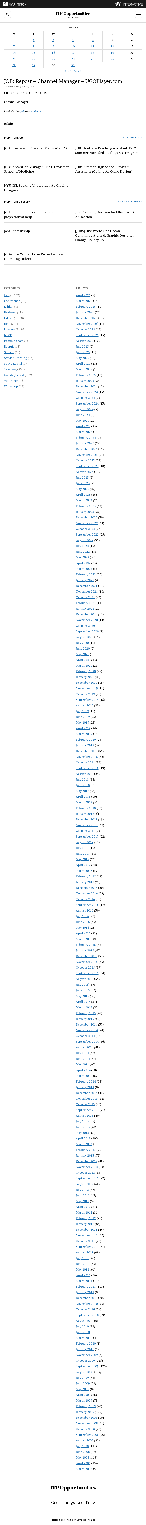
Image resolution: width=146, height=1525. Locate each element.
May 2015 (82, 996)
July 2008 (82, 1446)
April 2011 (83, 1275)
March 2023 (84, 500)
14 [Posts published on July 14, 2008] (14, 53)
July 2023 (82, 477)
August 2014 (84, 1047)
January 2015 (85, 1019)
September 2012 (87, 1178)
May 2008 (82, 1457)
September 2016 (87, 905)
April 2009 (83, 1395)
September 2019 (87, 700)
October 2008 (85, 1429)
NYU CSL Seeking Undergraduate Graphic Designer (36, 187)
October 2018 (85, 762)
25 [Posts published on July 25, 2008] (92, 59)
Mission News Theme (61, 1519)
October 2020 (85, 625)
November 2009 (87, 1355)
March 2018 (84, 802)
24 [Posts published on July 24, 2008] (73, 59)
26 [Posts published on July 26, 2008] (112, 59)
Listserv (9, 329)
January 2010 (85, 1349)
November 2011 (87, 1235)
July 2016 (82, 916)
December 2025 (86, 318)
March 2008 (84, 1469)
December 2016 (86, 888)
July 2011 (82, 1258)
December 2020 (86, 614)
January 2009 (85, 1412)
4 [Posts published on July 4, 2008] (93, 40)
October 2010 (85, 1309)
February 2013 (86, 1150)
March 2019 (84, 734)
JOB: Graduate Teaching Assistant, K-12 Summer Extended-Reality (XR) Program (106, 150)
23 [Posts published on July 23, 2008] (53, 59)
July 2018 (82, 779)
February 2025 (86, 375)
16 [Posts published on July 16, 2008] (53, 53)
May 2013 (82, 1133)
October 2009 (85, 1360)
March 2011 (84, 1281)
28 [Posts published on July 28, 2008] (14, 65)
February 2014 (86, 1081)
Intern (8, 318)
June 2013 (83, 1127)
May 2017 (82, 859)
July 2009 (82, 1378)
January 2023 (85, 512)
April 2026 (83, 295)
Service (9, 352)
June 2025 (83, 352)
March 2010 (84, 1338)
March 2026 (84, 301)
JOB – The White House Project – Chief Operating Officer (34, 256)
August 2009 (84, 1372)
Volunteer (11, 380)
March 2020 (84, 665)
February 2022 (86, 574)
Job (6, 324)
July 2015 (82, 984)
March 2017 (84, 870)
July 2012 (82, 1190)
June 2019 (83, 717)
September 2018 (87, 768)
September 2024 (87, 403)
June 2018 (83, 785)
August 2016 (84, 910)
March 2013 (84, 1144)
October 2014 (85, 1036)
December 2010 (86, 1298)
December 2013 (86, 1093)
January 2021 (85, 608)
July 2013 (82, 1121)
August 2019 (84, 705)
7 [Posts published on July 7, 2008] (14, 46)
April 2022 (83, 563)
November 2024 (87, 392)
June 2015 (83, 990)
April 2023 (83, 494)
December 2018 (86, 751)
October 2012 (85, 1172)
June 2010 (83, 1332)
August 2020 (84, 637)
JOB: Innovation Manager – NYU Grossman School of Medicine (36, 169)
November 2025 (87, 324)
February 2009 (86, 1406)
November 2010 (87, 1303)
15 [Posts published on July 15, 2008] (33, 53)
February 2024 (86, 437)
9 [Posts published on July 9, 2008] (53, 46)
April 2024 (83, 426)
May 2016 (82, 927)
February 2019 (86, 739)
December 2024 (86, 386)
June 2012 (83, 1195)
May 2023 (82, 489)
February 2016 (86, 945)
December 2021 (86, 586)
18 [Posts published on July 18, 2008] (92, 53)
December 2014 (86, 1024)
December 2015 (86, 956)
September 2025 (87, 335)
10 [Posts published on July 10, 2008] (73, 46)
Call (6, 295)
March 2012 (84, 1212)
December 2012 (86, 1161)
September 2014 (87, 1041)
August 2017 (84, 842)
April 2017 (83, 865)
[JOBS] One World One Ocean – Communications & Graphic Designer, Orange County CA (104, 235)
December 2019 (86, 682)
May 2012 (82, 1201)
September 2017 (87, 836)
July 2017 (82, 848)
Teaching (10, 369)
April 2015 (83, 1002)
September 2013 (87, 1110)
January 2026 (85, 312)
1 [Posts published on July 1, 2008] (34, 40)
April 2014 (83, 1070)
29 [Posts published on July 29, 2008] (33, 65)
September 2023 (87, 466)
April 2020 (83, 660)
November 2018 (87, 757)
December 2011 (86, 1229)
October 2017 (85, 831)
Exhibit (8, 306)
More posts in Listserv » (130, 201)
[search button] (7, 14)
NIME (8, 335)
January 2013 (85, 1155)
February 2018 (86, 808)
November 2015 (87, 962)
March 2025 (84, 369)
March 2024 (84, 432)
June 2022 (83, 551)
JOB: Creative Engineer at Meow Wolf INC (36, 148)
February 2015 (86, 1013)
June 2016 (83, 922)
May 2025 (82, 358)
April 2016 (83, 933)
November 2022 (87, 523)
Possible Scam (13, 341)
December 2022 (86, 517)
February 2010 (86, 1343)
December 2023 (86, 449)
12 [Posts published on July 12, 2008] (112, 46)
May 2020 (82, 654)
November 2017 (87, 825)
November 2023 (87, 455)
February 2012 (86, 1218)
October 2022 (85, 529)
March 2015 (84, 1007)
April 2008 (83, 1463)
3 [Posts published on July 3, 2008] (73, 40)
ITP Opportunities (73, 13)
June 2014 (83, 1058)
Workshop (11, 386)
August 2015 (84, 979)
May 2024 (82, 420)
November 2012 (87, 1167)
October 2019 (85, 694)
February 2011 (86, 1286)
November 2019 (87, 688)
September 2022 (87, 534)
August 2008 (84, 1440)
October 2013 (85, 1104)
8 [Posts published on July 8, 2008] (34, 46)
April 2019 (83, 728)
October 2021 (85, 597)
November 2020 (87, 620)
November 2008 (87, 1423)
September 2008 (87, 1435)
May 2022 (82, 557)
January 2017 (85, 882)
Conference (12, 301)
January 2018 (85, 813)
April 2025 (83, 363)
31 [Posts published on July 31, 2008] (73, 65)
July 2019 (82, 711)
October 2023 (85, 460)
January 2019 (85, 745)
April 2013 (83, 1138)
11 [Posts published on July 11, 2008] (92, 46)
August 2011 (84, 1252)
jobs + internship (17, 230)
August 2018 (84, 774)
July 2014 (82, 1053)
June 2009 (83, 1383)
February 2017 (86, 876)
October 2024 (85, 398)
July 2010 (82, 1326)
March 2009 (84, 1400)
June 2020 (83, 648)
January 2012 (85, 1224)
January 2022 (85, 580)
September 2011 (87, 1246)
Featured (10, 312)
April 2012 (83, 1207)
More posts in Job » (132, 137)
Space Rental (13, 363)
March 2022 (84, 569)
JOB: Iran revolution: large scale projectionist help (28, 214)
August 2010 (84, 1321)
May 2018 (82, 791)
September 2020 (87, 631)
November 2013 (87, 1098)
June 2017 (83, 853)
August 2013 (84, 1115)
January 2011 (85, 1292)
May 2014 (82, 1064)
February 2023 (86, 506)
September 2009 (87, 1366)
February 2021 (86, 603)
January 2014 (85, 1087)
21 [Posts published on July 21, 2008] (14, 59)
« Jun (67, 71)
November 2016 (87, 893)
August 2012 (84, 1184)
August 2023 (84, 472)
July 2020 (82, 643)
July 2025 (82, 346)
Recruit (9, 346)
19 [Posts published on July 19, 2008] (112, 53)
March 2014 (84, 1076)
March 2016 (84, 939)
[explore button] (118, 4)
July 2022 (82, 546)
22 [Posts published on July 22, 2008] (33, 59)
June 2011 (83, 1264)
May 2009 (82, 1389)
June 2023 (83, 483)
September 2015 (87, 973)
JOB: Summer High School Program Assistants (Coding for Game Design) (103, 169)
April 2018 (83, 796)
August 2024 (84, 409)
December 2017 (86, 819)
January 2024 (85, 443)
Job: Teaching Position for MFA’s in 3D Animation (104, 214)
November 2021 (87, 591)
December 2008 (86, 1417)
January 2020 (85, 677)
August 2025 (84, 341)
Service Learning (15, 358)
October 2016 (85, 899)
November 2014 (87, 1030)
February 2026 (86, 306)
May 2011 (82, 1269)
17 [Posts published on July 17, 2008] (73, 53)
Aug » (78, 71)
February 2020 (86, 671)
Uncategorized (14, 375)
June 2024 (83, 415)
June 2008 (83, 1452)
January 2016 (85, 950)
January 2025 (85, 380)
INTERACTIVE (133, 4)
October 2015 (85, 967)
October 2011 (85, 1241)
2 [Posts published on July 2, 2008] (53, 40)
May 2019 (82, 722)
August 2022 (84, 540)
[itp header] (73, 4)
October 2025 (85, 329)
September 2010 (87, 1315)
